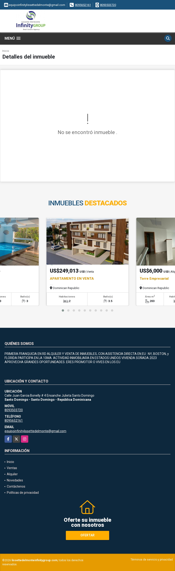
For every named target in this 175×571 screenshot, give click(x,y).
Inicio (5, 50)
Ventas (12, 468)
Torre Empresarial (154, 278)
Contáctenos (16, 486)
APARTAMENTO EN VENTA (72, 278)
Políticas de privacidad (23, 492)
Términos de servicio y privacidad (152, 559)
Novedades (15, 480)
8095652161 (83, 5)
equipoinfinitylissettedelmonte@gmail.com (35, 431)
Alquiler (12, 474)
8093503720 (108, 5)
